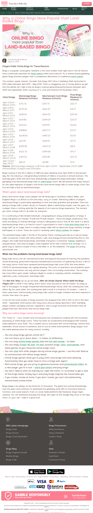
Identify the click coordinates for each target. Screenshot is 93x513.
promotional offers (74, 364)
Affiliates (85, 477)
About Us (7, 477)
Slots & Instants (29, 9)
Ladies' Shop (55, 436)
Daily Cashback (56, 433)
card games (73, 344)
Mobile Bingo (12, 456)
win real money (56, 341)
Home (4, 9)
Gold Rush (53, 456)
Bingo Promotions (57, 426)
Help (13, 477)
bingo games (37, 74)
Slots (51, 449)
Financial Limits (32, 477)
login (86, 4)
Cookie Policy (64, 477)
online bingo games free (31, 341)
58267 (46, 510)
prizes (72, 247)
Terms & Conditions (75, 477)
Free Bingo (47, 9)
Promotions (63, 9)
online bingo (46, 182)
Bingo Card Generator (16, 436)
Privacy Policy (54, 477)
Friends (71, 241)
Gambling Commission (65, 509)
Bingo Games (13, 9)
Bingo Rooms (12, 433)
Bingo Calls (11, 460)
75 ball (22, 344)
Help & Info (84, 9)
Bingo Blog (11, 449)
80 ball (31, 344)
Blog (75, 9)
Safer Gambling (21, 477)
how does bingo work (74, 224)
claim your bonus (43, 367)
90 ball (40, 344)
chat (15, 351)
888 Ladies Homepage (17, 426)
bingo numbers (62, 230)
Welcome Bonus (56, 429)
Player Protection (43, 477)
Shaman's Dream (57, 452)
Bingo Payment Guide (16, 452)
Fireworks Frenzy (57, 460)
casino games (76, 76)
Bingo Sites (11, 429)
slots (63, 344)
